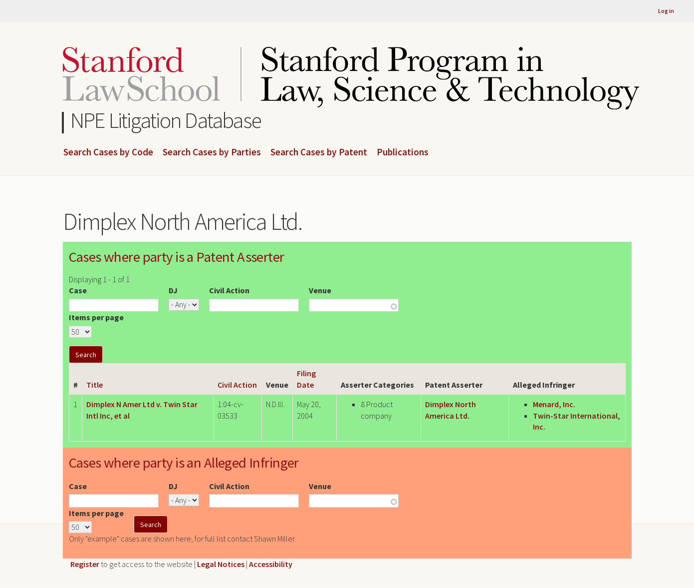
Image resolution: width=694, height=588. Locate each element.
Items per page (96, 317)
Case (78, 290)
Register (84, 564)
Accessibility (270, 564)
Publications (403, 152)
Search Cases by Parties (212, 152)
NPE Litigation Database (165, 120)
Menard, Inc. (554, 404)
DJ (173, 290)
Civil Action (229, 290)
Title (94, 385)
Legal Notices (220, 564)
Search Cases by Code (108, 152)
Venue (320, 290)
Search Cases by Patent (318, 152)
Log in (666, 10)
